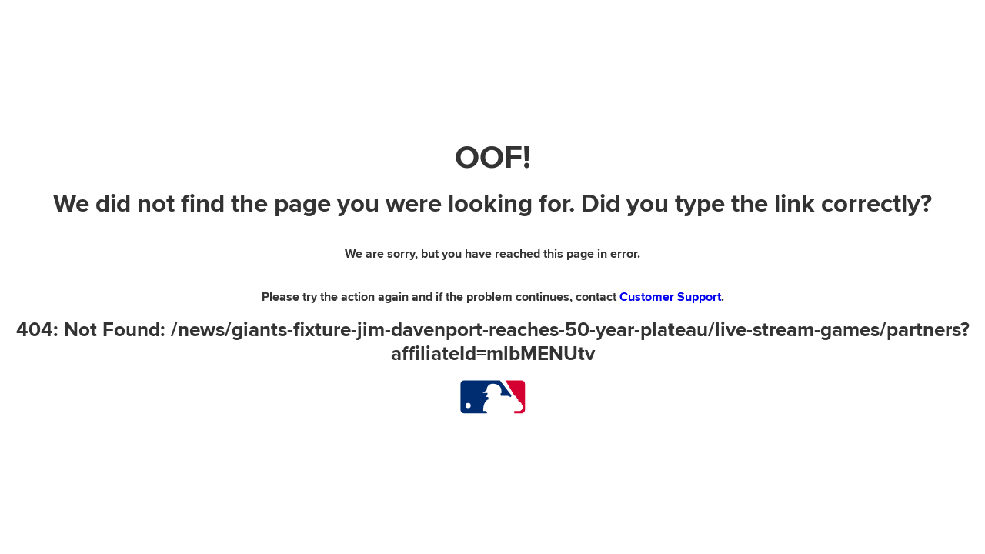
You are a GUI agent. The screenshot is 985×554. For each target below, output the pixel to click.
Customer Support (670, 297)
